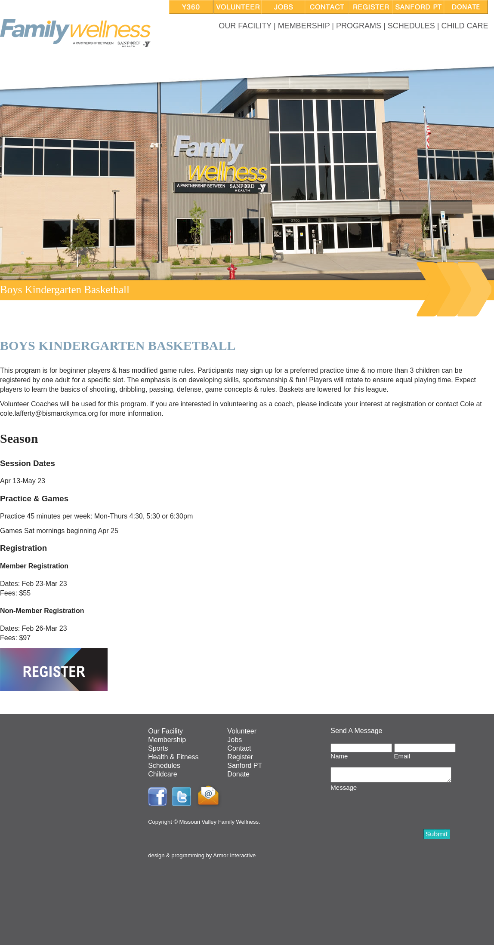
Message (343, 790)
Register (240, 757)
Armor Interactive (234, 855)
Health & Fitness (173, 757)
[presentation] (395, 810)
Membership (167, 739)
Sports (158, 748)
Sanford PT (244, 765)
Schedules (164, 765)
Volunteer (241, 731)
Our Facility (165, 731)
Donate (238, 774)
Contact (239, 748)
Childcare (162, 774)
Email (402, 756)
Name (339, 756)
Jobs (234, 739)
